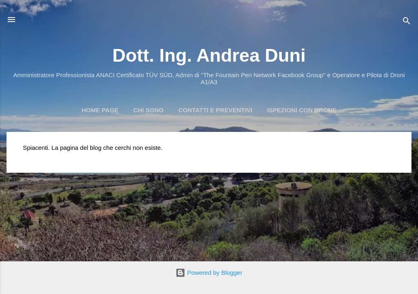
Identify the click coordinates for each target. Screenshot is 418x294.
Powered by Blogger (209, 272)
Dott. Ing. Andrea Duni (208, 55)
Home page (100, 110)
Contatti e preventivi (215, 110)
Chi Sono (148, 110)
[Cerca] (406, 22)
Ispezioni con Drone (301, 110)
